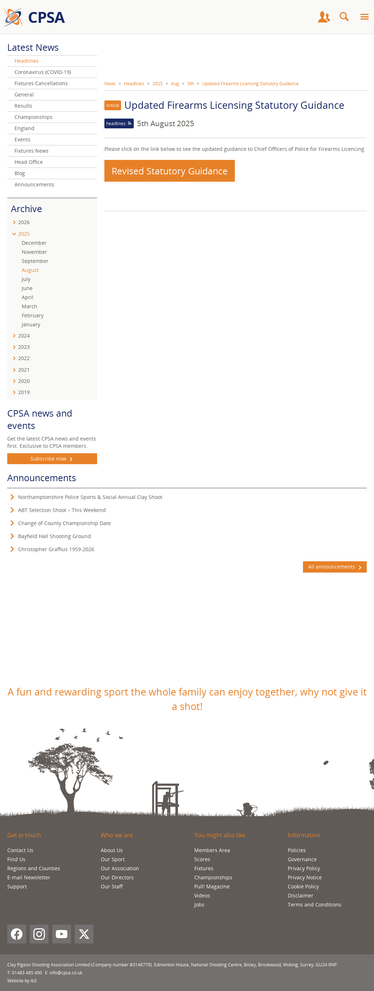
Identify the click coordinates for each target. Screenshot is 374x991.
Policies (297, 850)
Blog (19, 173)
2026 (24, 222)
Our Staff (112, 886)
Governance (302, 859)
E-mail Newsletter (28, 877)
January (31, 324)
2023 (24, 346)
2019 (24, 392)
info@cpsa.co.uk (66, 973)
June (27, 288)
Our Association (120, 868)
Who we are (117, 835)
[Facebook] (16, 934)
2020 (24, 380)
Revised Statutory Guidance (170, 171)
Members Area (212, 850)
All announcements (335, 566)
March (29, 306)
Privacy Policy (304, 868)
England (24, 128)
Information (304, 835)
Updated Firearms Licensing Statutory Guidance (250, 83)
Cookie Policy (303, 886)
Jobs (199, 904)
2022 (24, 358)
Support (17, 886)
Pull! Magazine (212, 886)
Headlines (134, 83)
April (27, 297)
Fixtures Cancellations (41, 83)
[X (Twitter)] (84, 934)
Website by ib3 (22, 981)
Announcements (34, 184)
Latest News (33, 47)
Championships (33, 116)
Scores (202, 859)
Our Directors (117, 877)
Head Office (28, 161)
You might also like (219, 835)
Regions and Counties (33, 868)
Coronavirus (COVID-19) (42, 72)
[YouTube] (61, 934)
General (24, 94)
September (35, 260)
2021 (24, 369)
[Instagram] (39, 934)
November (34, 251)
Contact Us (20, 850)
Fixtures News (31, 150)
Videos (202, 895)
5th (190, 83)
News (110, 83)
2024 (24, 335)
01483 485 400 (27, 973)
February (32, 315)
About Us (112, 850)
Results (23, 105)
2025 (158, 83)
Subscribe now (52, 458)
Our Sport (113, 859)
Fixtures (203, 868)
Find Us (16, 859)
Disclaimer (300, 895)
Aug (175, 83)
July (26, 279)
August (30, 270)
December (34, 242)
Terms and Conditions (314, 904)
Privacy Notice (305, 877)
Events (22, 139)
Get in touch (24, 835)
